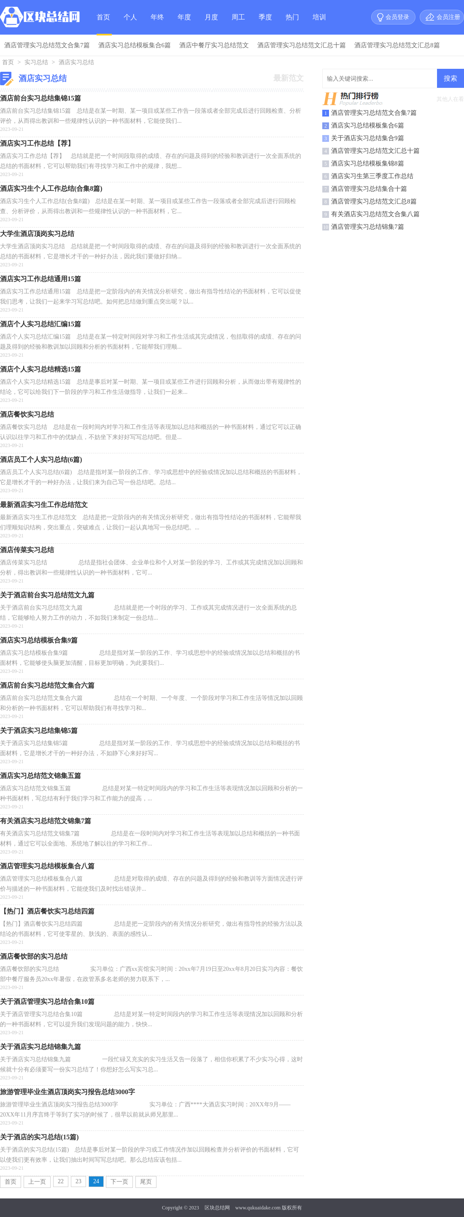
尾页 (146, 1182)
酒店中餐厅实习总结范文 (214, 45)
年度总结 (184, 24)
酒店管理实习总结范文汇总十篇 (301, 45)
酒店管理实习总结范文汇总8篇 (397, 45)
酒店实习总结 (76, 62)
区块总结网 (217, 1208)
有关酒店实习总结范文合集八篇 (375, 214)
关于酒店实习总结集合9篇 (367, 138)
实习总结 (36, 62)
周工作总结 (238, 24)
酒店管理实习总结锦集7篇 (367, 226)
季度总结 (265, 24)
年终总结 (157, 24)
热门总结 (292, 24)
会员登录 (397, 17)
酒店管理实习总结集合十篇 (369, 188)
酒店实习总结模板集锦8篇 (367, 163)
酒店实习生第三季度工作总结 (372, 176)
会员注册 (448, 17)
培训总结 (319, 24)
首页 (103, 17)
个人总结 (130, 24)
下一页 (119, 1182)
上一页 (37, 1182)
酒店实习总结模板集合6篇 (134, 45)
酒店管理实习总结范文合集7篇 (47, 45)
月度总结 (211, 24)
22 (61, 1181)
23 (78, 1181)
